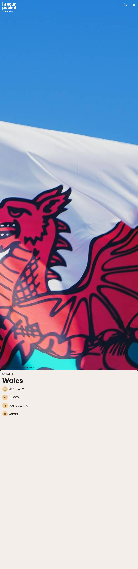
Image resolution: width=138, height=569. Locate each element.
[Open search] (125, 4)
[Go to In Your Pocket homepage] (9, 7)
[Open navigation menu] (134, 4)
